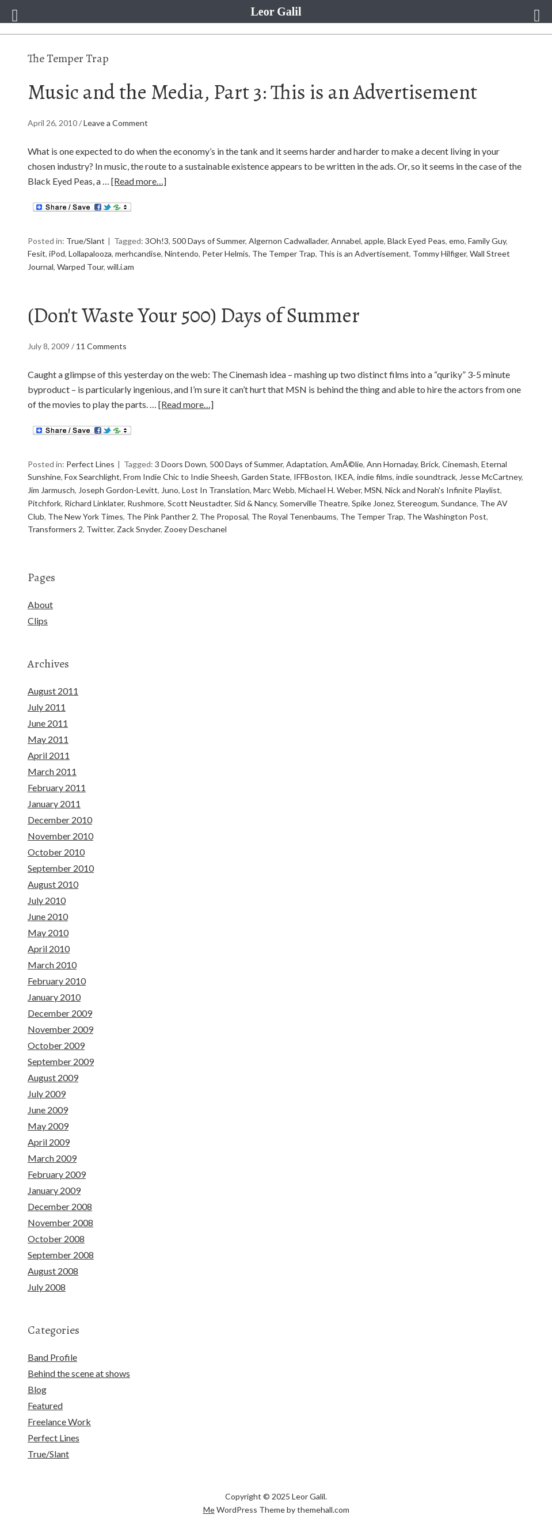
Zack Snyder (139, 529)
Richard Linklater (94, 503)
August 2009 (53, 1077)
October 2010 (56, 851)
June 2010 (48, 916)
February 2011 (57, 787)
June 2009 (48, 1109)
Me (209, 1509)
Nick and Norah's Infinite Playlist (442, 490)
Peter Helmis (225, 253)
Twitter (99, 529)
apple (374, 241)
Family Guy (487, 241)
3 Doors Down (180, 464)
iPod (57, 253)
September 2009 (61, 1061)
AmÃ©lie (346, 464)
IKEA (343, 477)
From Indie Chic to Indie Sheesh (180, 477)
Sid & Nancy (255, 503)
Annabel (346, 241)
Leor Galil (276, 11)
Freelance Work (59, 1421)
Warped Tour (80, 267)
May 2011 (48, 739)
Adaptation (306, 464)
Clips (38, 620)
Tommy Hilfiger (439, 253)
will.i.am (120, 267)
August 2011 (53, 690)
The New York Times (85, 516)
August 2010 (53, 884)
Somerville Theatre (314, 503)
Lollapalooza (90, 253)
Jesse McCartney (490, 477)
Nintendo (182, 253)
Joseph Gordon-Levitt (118, 490)
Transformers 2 (55, 529)
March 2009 (52, 1158)
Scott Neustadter (199, 503)
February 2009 (57, 1174)
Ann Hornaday (392, 464)
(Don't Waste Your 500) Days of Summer (194, 315)
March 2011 (52, 771)
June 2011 (48, 723)
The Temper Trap (283, 253)
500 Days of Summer (208, 241)
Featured (45, 1405)
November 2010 (60, 835)
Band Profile (52, 1357)
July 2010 (47, 900)
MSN (373, 490)
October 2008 (56, 1238)
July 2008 (47, 1286)
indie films (375, 477)
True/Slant (85, 241)
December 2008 (60, 1206)
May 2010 (48, 932)
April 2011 (49, 755)
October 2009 (56, 1045)
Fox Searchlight (92, 477)
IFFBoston (312, 477)
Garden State (265, 477)
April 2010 (49, 948)
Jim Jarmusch (51, 490)
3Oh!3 (157, 241)
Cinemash (460, 464)
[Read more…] (138, 180)
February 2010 (57, 980)
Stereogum (417, 503)
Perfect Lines (90, 464)
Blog (37, 1389)
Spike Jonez (373, 503)
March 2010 (52, 964)
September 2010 (61, 868)
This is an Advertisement (364, 253)
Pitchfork (44, 503)
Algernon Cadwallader (288, 241)
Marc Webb (274, 490)
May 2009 (48, 1125)
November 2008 (60, 1222)
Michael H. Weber (329, 490)
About (40, 604)
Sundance (459, 503)
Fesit (36, 253)
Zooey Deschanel (195, 529)
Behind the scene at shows (79, 1373)
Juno (169, 490)
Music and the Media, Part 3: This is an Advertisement (252, 92)
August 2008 (53, 1270)
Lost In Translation (216, 490)
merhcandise (138, 253)
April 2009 (49, 1141)
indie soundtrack (426, 477)
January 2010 (54, 996)
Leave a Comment (115, 123)
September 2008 (61, 1254)
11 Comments (101, 346)
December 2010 (60, 819)
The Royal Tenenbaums (294, 516)
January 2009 (54, 1190)
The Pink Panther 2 (161, 516)
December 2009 (60, 1013)
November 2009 (60, 1029)
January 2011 (54, 803)
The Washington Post (446, 516)
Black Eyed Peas (416, 241)
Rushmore (145, 503)
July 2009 (47, 1093)
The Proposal (224, 516)
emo (457, 241)
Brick (430, 464)
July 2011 (47, 706)
